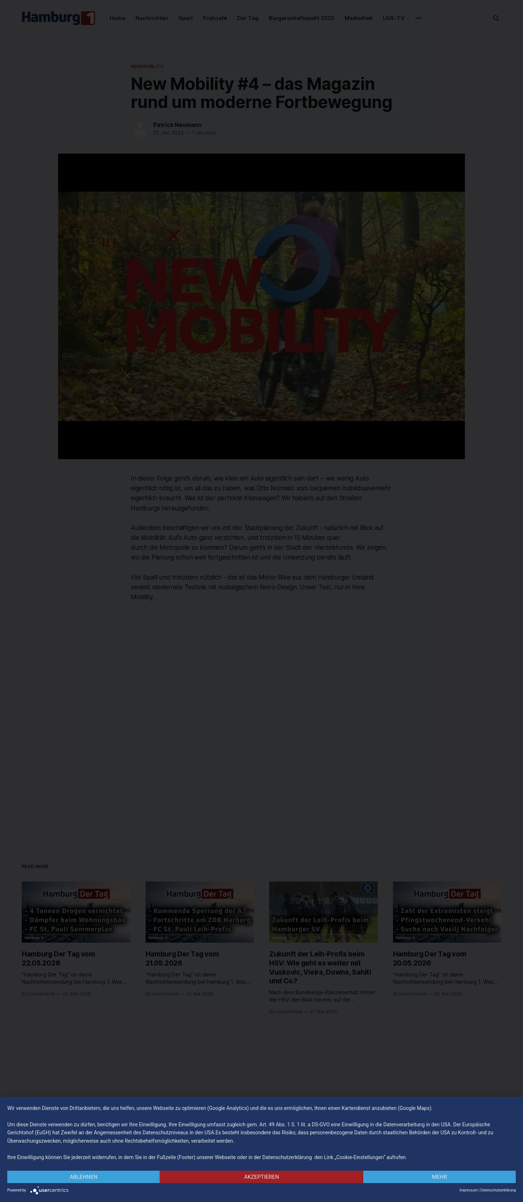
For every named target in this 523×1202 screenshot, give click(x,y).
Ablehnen (83, 1177)
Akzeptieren (261, 1177)
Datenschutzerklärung (498, 1190)
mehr (439, 1177)
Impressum (468, 1190)
